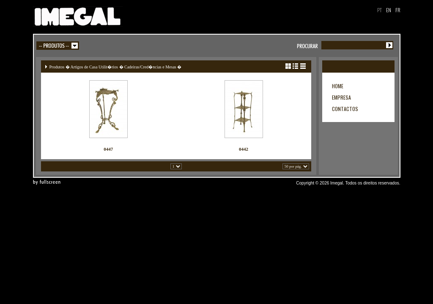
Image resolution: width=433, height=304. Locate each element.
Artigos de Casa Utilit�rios (94, 67)
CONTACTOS (345, 108)
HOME (337, 86)
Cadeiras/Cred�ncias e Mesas (150, 67)
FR (397, 10)
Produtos (57, 67)
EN (388, 10)
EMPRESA (341, 97)
